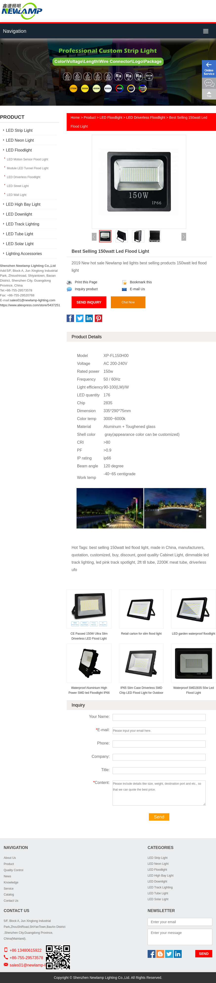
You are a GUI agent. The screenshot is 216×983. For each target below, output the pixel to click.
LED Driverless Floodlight (23, 177)
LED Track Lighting (22, 224)
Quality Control (13, 870)
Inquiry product (82, 289)
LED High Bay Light (23, 204)
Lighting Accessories (24, 254)
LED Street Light (18, 186)
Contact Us (11, 900)
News (7, 876)
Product (90, 117)
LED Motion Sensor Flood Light (27, 159)
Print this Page (82, 282)
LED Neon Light (20, 140)
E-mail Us (133, 289)
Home (75, 117)
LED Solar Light (20, 244)
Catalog (9, 894)
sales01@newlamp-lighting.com (32, 300)
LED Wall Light (16, 195)
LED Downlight (19, 214)
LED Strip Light (19, 130)
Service (9, 888)
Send (159, 816)
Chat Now (128, 302)
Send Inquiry (89, 302)
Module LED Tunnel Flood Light (27, 168)
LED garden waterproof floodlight (193, 633)
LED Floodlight (19, 150)
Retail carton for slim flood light (141, 633)
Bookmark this (137, 282)
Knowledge (11, 882)
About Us (10, 858)
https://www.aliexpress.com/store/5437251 (30, 305)
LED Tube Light (19, 234)
